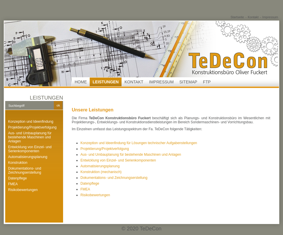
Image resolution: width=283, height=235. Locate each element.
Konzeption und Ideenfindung (30, 122)
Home (81, 82)
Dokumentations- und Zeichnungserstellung (24, 170)
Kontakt (253, 17)
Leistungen (106, 82)
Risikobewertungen (23, 190)
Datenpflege (17, 178)
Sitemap (188, 82)
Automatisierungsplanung (27, 157)
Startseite (237, 17)
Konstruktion (17, 163)
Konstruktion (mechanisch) (101, 172)
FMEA (13, 184)
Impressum (270, 17)
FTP (207, 82)
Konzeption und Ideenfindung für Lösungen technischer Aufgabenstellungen (138, 143)
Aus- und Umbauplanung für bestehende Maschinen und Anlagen (30, 137)
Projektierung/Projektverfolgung (32, 127)
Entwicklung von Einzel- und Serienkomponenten (30, 149)
